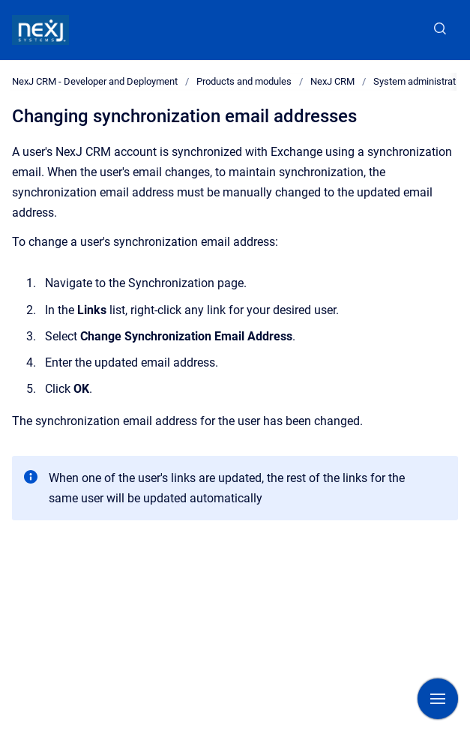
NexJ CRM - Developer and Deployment (95, 81)
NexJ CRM (332, 81)
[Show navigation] (438, 699)
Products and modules (244, 81)
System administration (421, 81)
